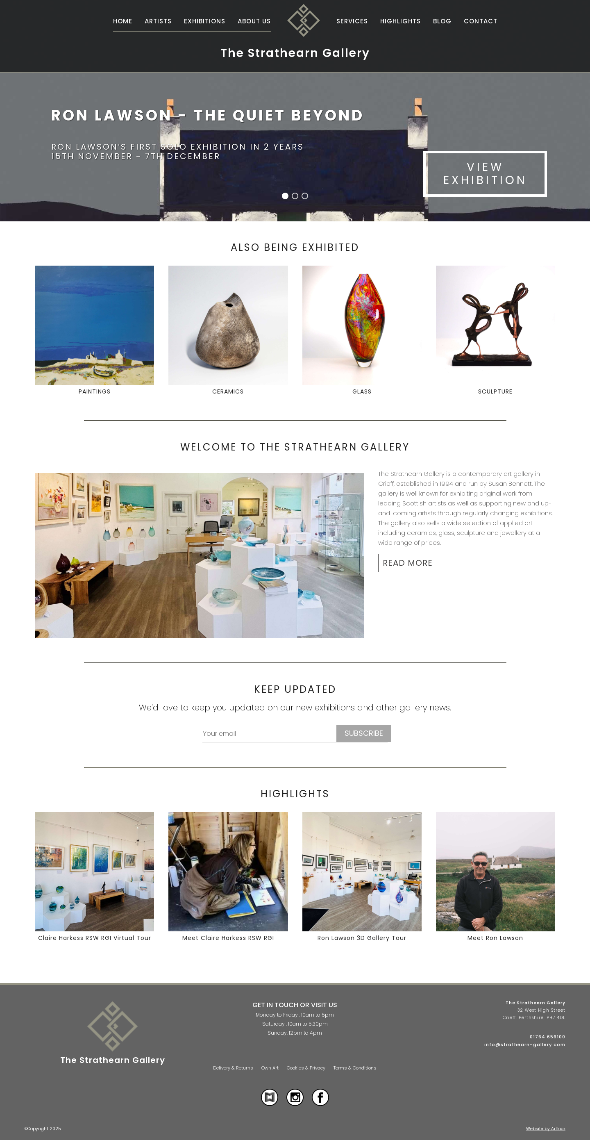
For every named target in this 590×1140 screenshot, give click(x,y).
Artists (158, 21)
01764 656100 (547, 1036)
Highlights (400, 21)
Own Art (270, 1068)
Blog (442, 21)
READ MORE (408, 563)
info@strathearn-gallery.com (524, 1044)
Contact (480, 21)
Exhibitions (204, 21)
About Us (254, 21)
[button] (285, 196)
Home (122, 21)
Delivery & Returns (233, 1068)
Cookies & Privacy (306, 1068)
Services (352, 21)
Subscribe (364, 733)
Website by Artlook (545, 1129)
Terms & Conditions (355, 1068)
